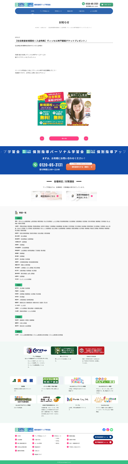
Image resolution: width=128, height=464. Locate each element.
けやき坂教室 (23, 308)
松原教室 (22, 276)
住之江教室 (54, 228)
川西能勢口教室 (38, 308)
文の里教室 (96, 226)
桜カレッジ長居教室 (46, 228)
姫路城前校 (29, 302)
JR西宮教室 (23, 299)
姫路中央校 (36, 302)
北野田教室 (79, 221)
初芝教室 (85, 221)
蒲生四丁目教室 (94, 228)
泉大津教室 (24, 236)
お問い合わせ (107, 4)
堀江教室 (65, 226)
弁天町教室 (71, 226)
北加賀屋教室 (61, 228)
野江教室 (17, 230)
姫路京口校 (23, 302)
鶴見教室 (30, 226)
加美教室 (68, 228)
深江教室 (22, 288)
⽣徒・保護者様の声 (74, 443)
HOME (32, 11)
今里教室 (102, 226)
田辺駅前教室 (36, 228)
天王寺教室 (78, 226)
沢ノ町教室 (29, 228)
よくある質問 (93, 11)
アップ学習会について (40, 436)
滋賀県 (19, 332)
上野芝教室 (34, 221)
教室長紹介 (37, 447)
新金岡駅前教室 (64, 221)
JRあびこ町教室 (21, 228)
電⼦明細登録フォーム (101, 442)
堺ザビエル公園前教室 (24, 221)
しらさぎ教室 (56, 221)
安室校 (41, 302)
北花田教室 (72, 221)
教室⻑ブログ (38, 454)
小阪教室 (23, 267)
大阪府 (19, 218)
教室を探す (70, 11)
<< (42, 138)
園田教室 (27, 294)
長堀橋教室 (59, 226)
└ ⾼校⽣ (56, 443)
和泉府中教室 (33, 233)
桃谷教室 (84, 226)
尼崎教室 (22, 294)
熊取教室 (22, 253)
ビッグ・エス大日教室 (25, 279)
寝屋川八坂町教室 (25, 265)
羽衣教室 (27, 259)
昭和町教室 (90, 226)
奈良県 (19, 317)
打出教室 (22, 291)
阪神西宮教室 (30, 299)
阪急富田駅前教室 (33, 262)
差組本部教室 (23, 311)
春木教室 (43, 250)
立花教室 (33, 294)
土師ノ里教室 (31, 273)
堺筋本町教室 (23, 226)
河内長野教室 (25, 247)
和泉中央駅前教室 (24, 233)
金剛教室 (24, 242)
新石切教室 (37, 267)
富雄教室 (32, 320)
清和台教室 (30, 308)
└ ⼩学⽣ (56, 438)
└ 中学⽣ (56, 441)
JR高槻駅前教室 (24, 262)
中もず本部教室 (48, 221)
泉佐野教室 (24, 239)
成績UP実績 (72, 439)
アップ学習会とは (44, 11)
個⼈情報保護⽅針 (22, 443)
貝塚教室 (22, 245)
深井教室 (103, 221)
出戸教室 (81, 228)
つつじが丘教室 (32, 311)
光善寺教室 (23, 270)
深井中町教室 (91, 221)
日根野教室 (30, 239)
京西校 (27, 320)
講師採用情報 (20, 451)
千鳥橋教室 (52, 226)
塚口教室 (38, 294)
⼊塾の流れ (81, 11)
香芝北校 (22, 326)
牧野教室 (28, 270)
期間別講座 (72, 436)
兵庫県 (19, 285)
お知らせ (43, 27)
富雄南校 (22, 320)
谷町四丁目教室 (45, 226)
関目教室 (101, 228)
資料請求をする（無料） (81, 167)
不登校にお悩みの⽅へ (75, 447)
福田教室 (98, 221)
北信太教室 (40, 233)
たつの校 (23, 305)
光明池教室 (47, 233)
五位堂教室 (28, 326)
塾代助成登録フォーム (101, 437)
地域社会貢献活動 (22, 447)
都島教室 (107, 228)
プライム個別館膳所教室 (26, 335)
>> (86, 138)
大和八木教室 (23, 323)
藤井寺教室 (24, 273)
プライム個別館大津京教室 (56, 335)
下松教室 (37, 250)
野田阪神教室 (36, 226)
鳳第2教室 (40, 221)
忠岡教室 (22, 256)
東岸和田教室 (31, 250)
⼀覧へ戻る (64, 138)
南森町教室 (23, 230)
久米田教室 (24, 250)
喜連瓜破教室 (75, 228)
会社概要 (19, 439)
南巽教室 (87, 228)
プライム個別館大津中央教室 (40, 335)
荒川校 (45, 302)
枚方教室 (34, 270)
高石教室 (22, 259)
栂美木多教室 (21, 223)
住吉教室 (27, 288)
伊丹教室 (22, 296)
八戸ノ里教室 (29, 267)
